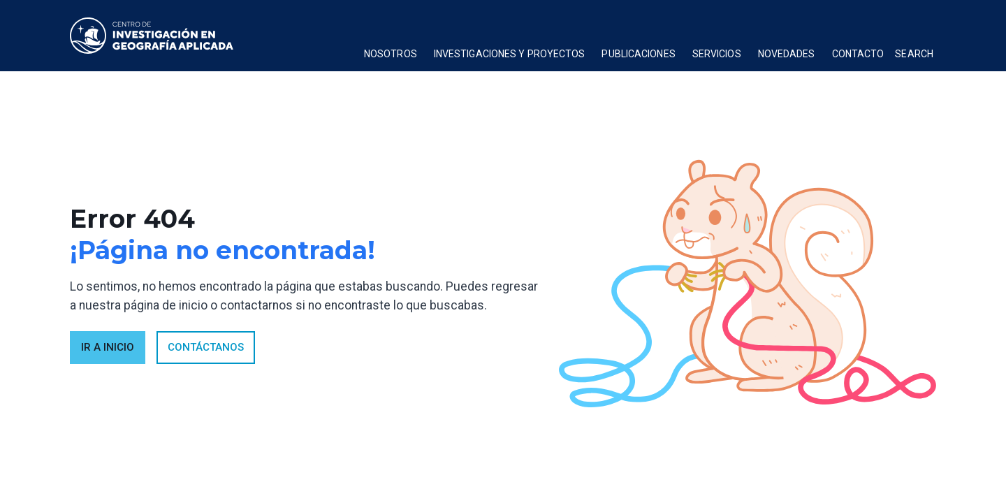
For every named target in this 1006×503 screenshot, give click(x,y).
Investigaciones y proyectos (509, 53)
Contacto (858, 53)
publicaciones (638, 53)
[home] (151, 35)
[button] (390, 56)
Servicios (716, 53)
